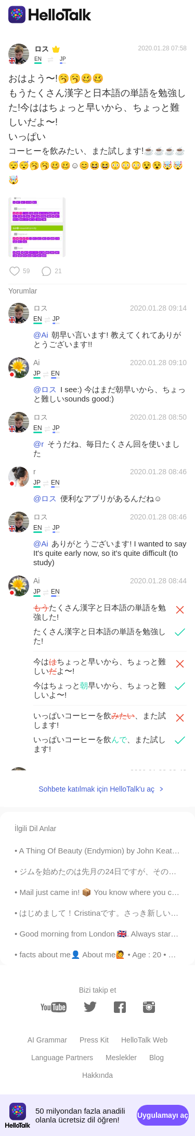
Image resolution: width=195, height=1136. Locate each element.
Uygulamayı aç (162, 1115)
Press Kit (94, 1040)
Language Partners (62, 1057)
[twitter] (90, 1006)
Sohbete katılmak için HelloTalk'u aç (96, 789)
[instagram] (149, 1007)
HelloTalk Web (144, 1040)
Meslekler (121, 1057)
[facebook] (120, 1007)
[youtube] (54, 1007)
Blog (156, 1057)
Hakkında (97, 1075)
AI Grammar (47, 1040)
